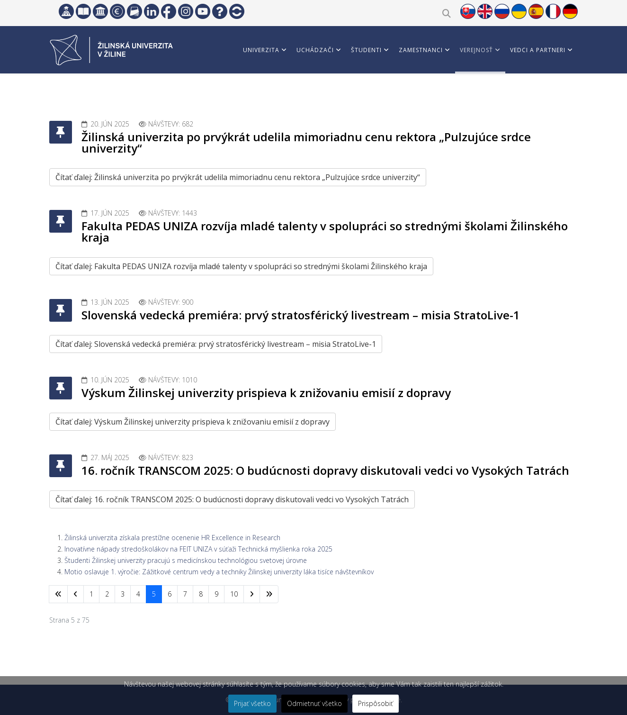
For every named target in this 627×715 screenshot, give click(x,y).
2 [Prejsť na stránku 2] (107, 593)
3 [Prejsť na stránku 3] (123, 593)
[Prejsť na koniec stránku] (269, 594)
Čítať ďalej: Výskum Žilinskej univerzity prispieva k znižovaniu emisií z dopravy (192, 421)
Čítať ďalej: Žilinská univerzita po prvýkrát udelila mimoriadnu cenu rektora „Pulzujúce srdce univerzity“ (237, 177)
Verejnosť (476, 50)
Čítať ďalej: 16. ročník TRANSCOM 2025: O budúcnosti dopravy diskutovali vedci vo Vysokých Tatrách (232, 499)
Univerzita (261, 50)
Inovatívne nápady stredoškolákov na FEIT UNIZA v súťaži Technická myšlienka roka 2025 (198, 548)
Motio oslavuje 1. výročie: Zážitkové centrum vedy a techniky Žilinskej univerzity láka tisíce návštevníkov (219, 571)
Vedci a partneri (537, 50)
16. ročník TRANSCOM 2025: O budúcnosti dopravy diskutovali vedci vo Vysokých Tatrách (325, 470)
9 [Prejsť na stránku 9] (216, 593)
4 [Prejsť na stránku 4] (138, 593)
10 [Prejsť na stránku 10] (234, 593)
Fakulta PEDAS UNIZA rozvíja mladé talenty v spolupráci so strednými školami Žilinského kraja (324, 231)
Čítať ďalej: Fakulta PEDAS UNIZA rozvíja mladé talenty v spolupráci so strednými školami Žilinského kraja (241, 266)
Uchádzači (315, 50)
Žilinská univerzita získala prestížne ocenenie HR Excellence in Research (172, 537)
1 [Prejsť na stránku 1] (91, 593)
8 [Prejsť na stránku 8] (201, 593)
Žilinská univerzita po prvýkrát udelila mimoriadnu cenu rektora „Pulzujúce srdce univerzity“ (306, 142)
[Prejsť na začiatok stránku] (58, 594)
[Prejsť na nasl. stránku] (251, 594)
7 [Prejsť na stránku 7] (185, 593)
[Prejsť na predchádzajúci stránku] (75, 594)
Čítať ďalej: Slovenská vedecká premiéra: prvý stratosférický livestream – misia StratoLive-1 (215, 344)
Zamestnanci (421, 50)
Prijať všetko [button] (252, 703)
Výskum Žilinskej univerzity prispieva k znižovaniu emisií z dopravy (266, 392)
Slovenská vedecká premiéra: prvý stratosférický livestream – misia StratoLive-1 (300, 315)
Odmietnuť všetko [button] (314, 703)
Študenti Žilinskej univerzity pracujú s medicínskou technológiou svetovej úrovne (185, 560)
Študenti (366, 50)
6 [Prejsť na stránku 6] (169, 593)
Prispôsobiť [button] (375, 703)
